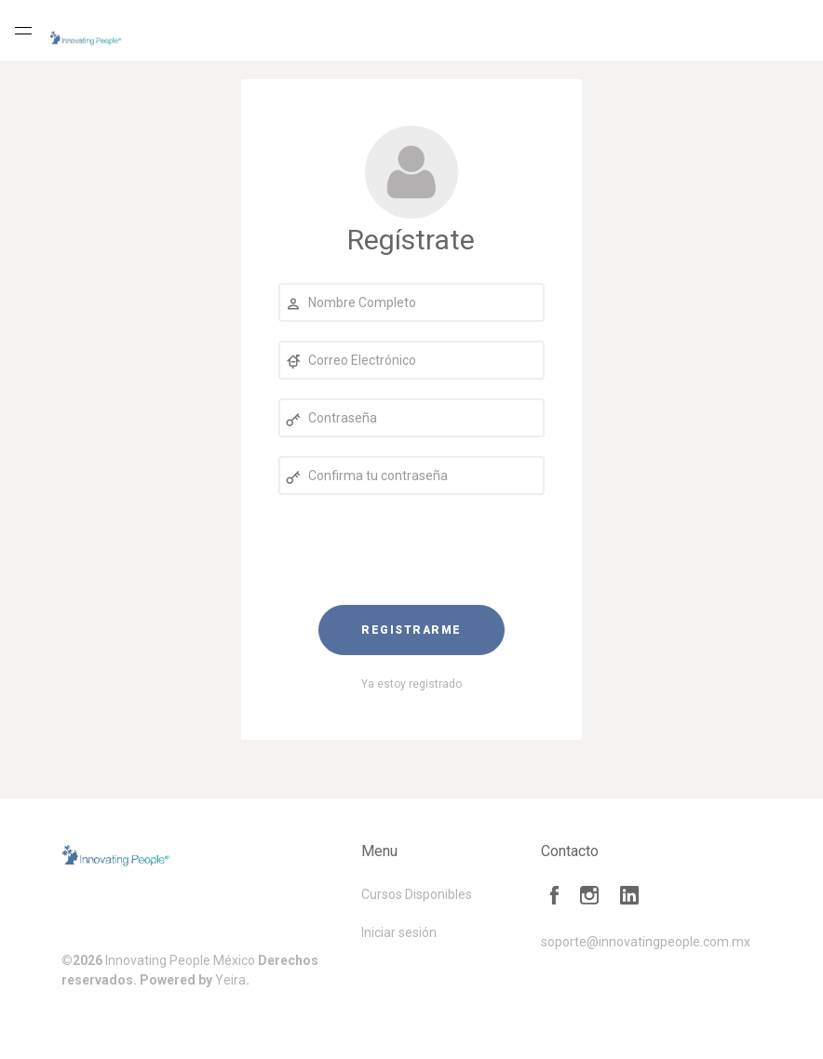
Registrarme (411, 630)
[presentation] (411, 550)
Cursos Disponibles (416, 894)
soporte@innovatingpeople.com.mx (645, 941)
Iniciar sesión (399, 932)
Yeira (230, 979)
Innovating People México (180, 960)
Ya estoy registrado (411, 683)
